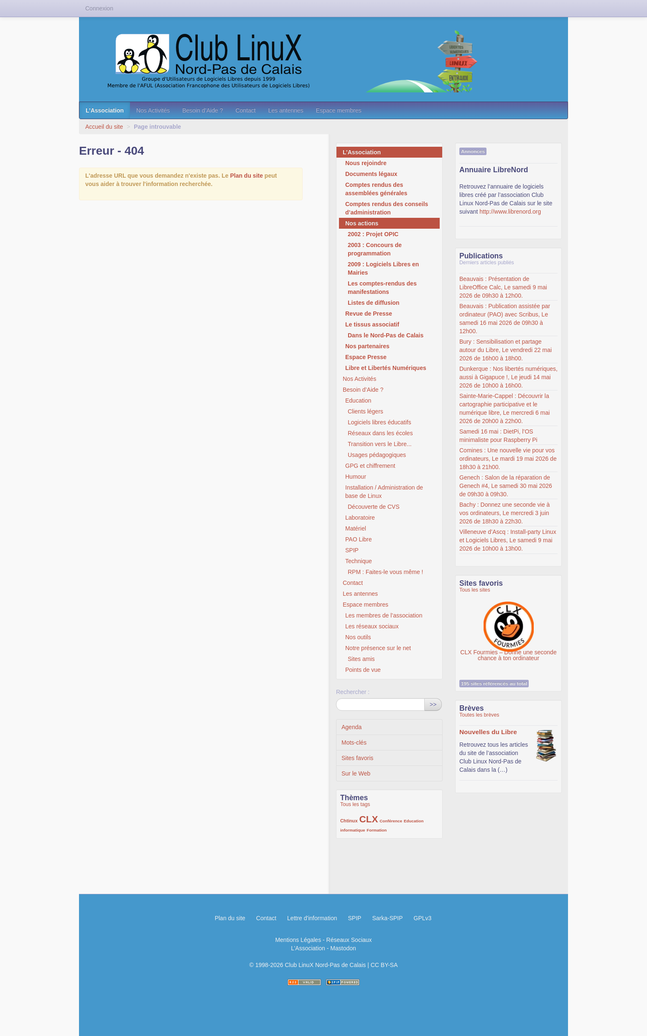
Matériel (355, 528)
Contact (245, 110)
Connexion (99, 8)
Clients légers (365, 411)
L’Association (105, 110)
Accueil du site (104, 126)
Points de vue (363, 669)
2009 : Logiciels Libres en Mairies (383, 268)
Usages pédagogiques (377, 455)
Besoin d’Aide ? (202, 110)
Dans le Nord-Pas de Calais (385, 335)
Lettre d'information (312, 918)
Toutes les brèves (479, 715)
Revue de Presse (368, 313)
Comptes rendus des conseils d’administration (386, 208)
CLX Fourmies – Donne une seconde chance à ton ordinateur (508, 622)
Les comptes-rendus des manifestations (382, 287)
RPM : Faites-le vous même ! (385, 572)
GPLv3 (423, 918)
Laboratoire (360, 517)
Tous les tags (355, 804)
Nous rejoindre (366, 163)
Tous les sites (474, 590)
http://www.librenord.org (510, 211)
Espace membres (339, 110)
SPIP (352, 550)
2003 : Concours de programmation (375, 249)
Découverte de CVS (374, 506)
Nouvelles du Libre (488, 731)
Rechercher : (352, 692)
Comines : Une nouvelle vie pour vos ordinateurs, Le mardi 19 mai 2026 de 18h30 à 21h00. (508, 458)
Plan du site (246, 175)
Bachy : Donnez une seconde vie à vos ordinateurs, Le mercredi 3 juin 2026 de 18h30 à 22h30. (504, 513)
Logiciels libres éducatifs (379, 422)
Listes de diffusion (374, 302)
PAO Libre (358, 539)
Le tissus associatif (372, 324)
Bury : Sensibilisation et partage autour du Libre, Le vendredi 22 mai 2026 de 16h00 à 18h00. (505, 350)
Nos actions (361, 223)
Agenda (351, 727)
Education (358, 400)
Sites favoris (357, 758)
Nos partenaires (367, 346)
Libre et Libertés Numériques (385, 368)
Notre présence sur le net (378, 648)
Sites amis (361, 659)
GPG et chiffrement (370, 465)
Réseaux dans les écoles (380, 433)
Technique (358, 561)
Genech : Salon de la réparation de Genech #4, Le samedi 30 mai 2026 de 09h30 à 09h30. (505, 486)
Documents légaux (371, 174)
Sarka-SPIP (387, 918)
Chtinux (349, 820)
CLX (368, 819)
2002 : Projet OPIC (373, 234)
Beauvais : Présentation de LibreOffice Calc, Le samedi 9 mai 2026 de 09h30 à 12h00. (503, 287)
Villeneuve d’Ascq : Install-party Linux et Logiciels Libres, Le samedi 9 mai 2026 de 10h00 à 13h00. (507, 540)
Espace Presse (366, 357)
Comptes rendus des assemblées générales (376, 188)
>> (433, 704)
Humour (355, 476)
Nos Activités (153, 110)
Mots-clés (354, 742)
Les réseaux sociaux (372, 626)
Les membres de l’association (383, 615)
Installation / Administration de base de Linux (384, 491)
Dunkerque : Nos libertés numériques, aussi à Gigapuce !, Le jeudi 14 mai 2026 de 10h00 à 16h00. (508, 377)
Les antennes (285, 110)
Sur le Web (355, 773)
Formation (377, 830)
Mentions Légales (298, 939)
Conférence (391, 821)
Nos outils (358, 637)
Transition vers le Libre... (380, 444)
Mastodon (343, 948)
